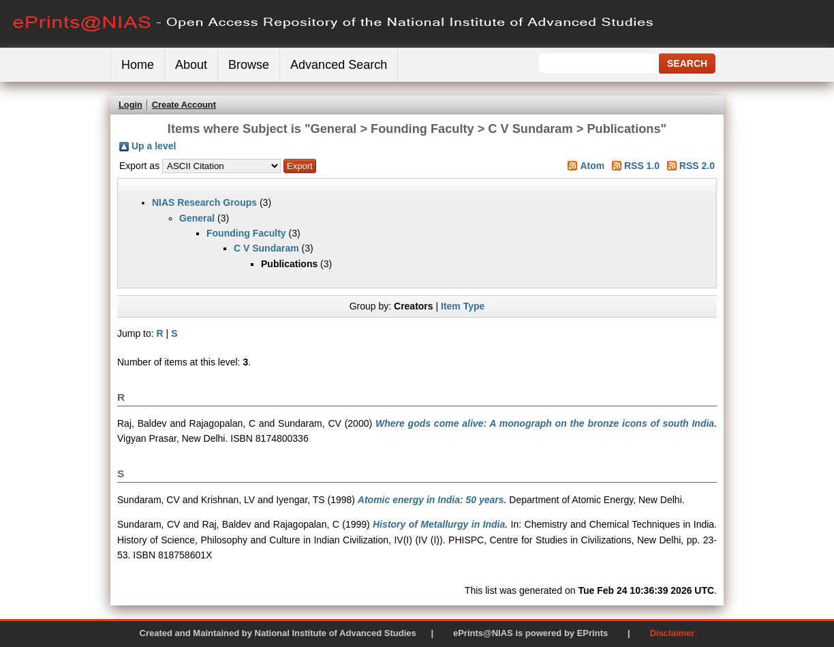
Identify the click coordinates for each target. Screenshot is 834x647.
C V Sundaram (266, 248)
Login (130, 105)
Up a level (154, 145)
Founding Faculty (246, 233)
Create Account (184, 105)
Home (137, 65)
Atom (592, 165)
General (197, 218)
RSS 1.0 (642, 165)
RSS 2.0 (697, 165)
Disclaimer (672, 633)
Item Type (462, 306)
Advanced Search (338, 65)
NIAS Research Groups (204, 202)
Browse (248, 65)
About (191, 65)
